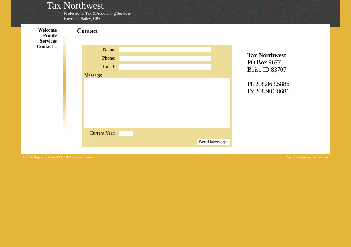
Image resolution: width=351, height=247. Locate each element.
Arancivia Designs (315, 157)
